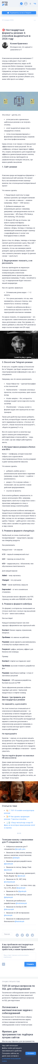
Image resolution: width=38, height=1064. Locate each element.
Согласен (31, 1053)
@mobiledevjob (21, 903)
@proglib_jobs (20, 849)
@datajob (16, 858)
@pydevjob (8, 870)
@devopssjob (9, 909)
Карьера (7, 934)
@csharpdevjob (9, 882)
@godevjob (22, 891)
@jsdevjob (21, 876)
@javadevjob (8, 864)
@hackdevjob (19, 921)
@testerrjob (8, 915)
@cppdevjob (21, 888)
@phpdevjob (8, 897)
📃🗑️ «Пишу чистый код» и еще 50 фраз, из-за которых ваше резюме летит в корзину (19, 825)
